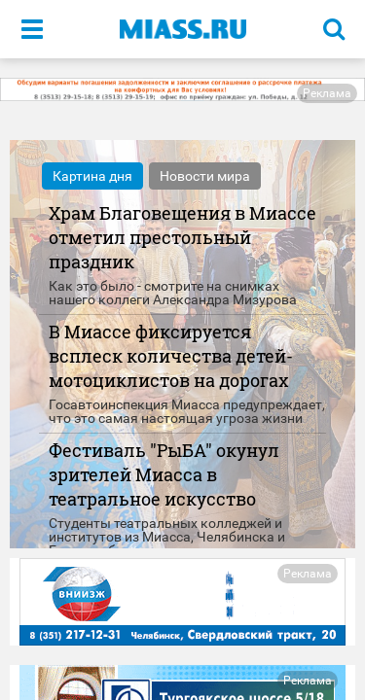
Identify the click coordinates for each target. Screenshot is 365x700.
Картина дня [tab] (92, 176)
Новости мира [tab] (205, 176)
